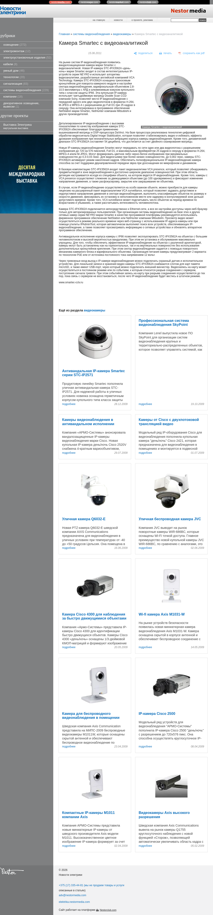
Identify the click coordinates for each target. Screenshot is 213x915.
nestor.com (60, 2)
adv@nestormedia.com (72, 895)
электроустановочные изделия (27, 57)
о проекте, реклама (142, 20)
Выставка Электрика (17, 126)
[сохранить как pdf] (191, 53)
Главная (64, 34)
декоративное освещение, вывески (21, 105)
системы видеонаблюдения (26, 90)
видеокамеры (122, 34)
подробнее (68, 404)
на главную (99, 20)
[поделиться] (143, 53)
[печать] (165, 53)
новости (118, 20)
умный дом (14, 70)
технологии (14, 77)
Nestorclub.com (108, 910)
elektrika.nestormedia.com (74, 901)
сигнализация (15, 83)
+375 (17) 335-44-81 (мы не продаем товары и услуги (91, 885)
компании (13, 96)
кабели (10, 64)
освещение (14, 44)
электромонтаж (16, 51)
